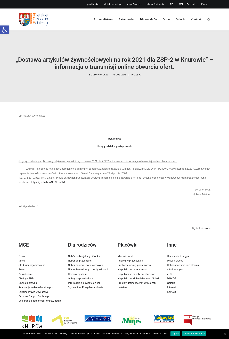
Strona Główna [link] (103, 19)
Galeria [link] (180, 19)
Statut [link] (22, 255)
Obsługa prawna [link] (28, 269)
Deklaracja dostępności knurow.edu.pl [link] (40, 287)
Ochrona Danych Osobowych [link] (35, 282)
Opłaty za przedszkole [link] (80, 264)
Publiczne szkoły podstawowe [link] (135, 251)
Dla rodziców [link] (149, 19)
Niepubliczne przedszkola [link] (132, 255)
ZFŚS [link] (170, 260)
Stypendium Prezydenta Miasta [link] (85, 273)
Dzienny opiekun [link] (77, 260)
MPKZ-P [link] (171, 264)
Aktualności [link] (127, 19)
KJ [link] (140, 68)
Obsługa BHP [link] (26, 264)
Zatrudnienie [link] (26, 260)
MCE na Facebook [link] (188, 4)
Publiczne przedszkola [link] (130, 246)
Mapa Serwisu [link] (175, 246)
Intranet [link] (171, 273)
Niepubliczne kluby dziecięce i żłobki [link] (88, 255)
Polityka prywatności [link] (194, 333)
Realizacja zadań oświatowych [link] (36, 273)
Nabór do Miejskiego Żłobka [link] (84, 242)
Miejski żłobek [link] (126, 242)
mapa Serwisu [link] (134, 4)
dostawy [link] (121, 68)
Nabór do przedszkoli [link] (80, 246)
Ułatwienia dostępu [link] (178, 242)
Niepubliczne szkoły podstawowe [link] (136, 260)
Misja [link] (22, 246)
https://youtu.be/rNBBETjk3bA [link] (48, 168)
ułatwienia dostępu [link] (114, 4)
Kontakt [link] (205, 4)
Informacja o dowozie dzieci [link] (84, 269)
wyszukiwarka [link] (93, 4)
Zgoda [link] (175, 333)
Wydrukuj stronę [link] (201, 214)
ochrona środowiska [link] (156, 4)
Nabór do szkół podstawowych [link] (85, 251)
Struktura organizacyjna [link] (32, 251)
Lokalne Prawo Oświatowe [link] (33, 278)
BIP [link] (172, 4)
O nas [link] (166, 19)
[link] (4, 29)
